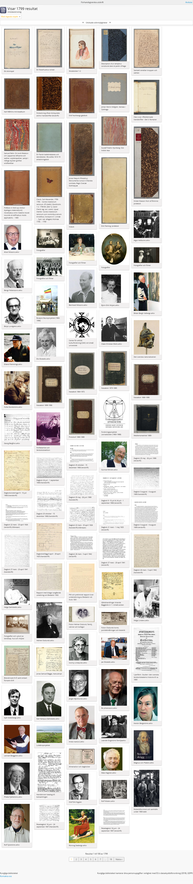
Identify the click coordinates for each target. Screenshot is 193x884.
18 (111, 859)
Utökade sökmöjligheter (96, 22)
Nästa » (119, 859)
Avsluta (188, 2)
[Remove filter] (19, 16)
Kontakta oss (6, 876)
